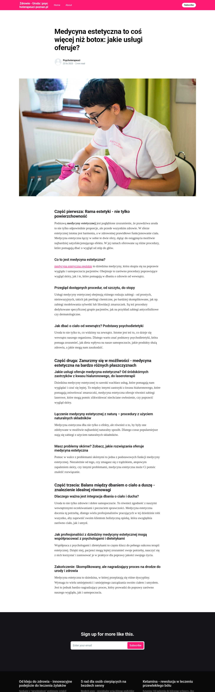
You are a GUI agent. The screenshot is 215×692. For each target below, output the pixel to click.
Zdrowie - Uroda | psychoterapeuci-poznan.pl (33, 5)
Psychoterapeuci (71, 60)
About (69, 5)
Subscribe (189, 5)
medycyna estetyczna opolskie (73, 266)
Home (57, 5)
